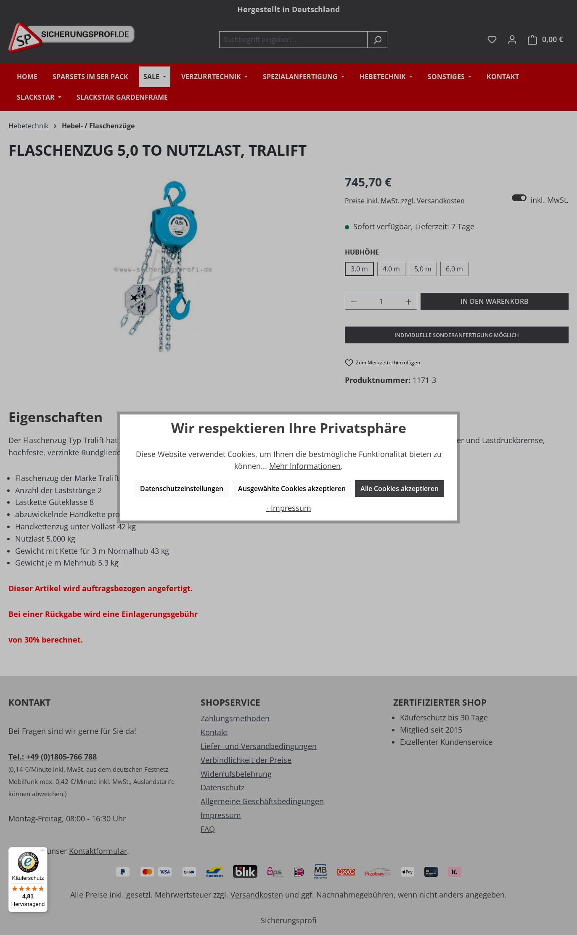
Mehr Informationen (305, 466)
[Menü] (42, 852)
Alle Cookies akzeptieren (399, 488)
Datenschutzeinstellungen (181, 488)
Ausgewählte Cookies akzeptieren (292, 488)
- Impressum (288, 508)
